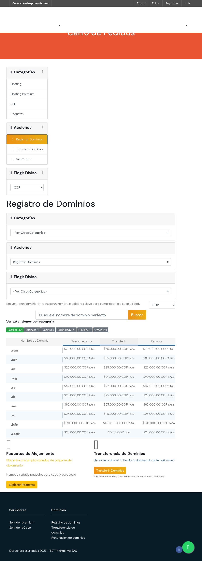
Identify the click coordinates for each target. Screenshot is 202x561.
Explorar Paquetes (22, 485)
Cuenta (178, 26)
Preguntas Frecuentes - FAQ (101, 26)
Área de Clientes (30, 26)
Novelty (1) (85, 330)
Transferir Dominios (27, 149)
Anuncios (72, 26)
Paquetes (17, 114)
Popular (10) (14, 330)
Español (141, 3)
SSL (13, 104)
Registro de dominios (65, 522)
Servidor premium (21, 522)
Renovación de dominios (68, 537)
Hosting (16, 84)
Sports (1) (48, 330)
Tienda (51, 26)
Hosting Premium (23, 94)
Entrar (155, 3)
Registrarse (172, 3)
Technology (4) (66, 330)
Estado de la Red (135, 26)
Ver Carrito (21, 159)
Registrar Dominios (27, 139)
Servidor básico (20, 527)
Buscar (137, 314)
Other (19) (100, 330)
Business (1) (32, 330)
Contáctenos (159, 26)
